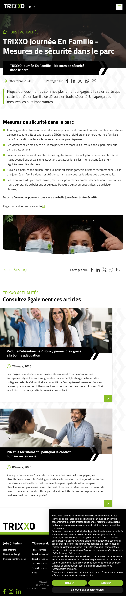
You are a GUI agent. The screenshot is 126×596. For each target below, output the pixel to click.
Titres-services (42, 489)
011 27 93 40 (15, 575)
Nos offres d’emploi (12, 500)
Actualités (35, 33)
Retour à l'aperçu (15, 271)
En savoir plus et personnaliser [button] (87, 589)
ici (43, 207)
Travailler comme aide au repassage (48, 513)
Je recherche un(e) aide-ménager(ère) (49, 500)
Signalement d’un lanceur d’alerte (89, 495)
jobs (15, 33)
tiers (90, 531)
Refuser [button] (69, 583)
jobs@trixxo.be (16, 584)
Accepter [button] (106, 583)
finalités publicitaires (62, 547)
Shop (34, 518)
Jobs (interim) (12, 489)
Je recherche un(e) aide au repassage (49, 504)
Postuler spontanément (14, 504)
